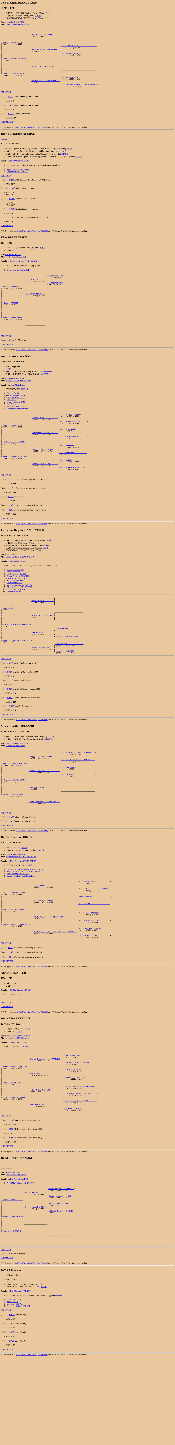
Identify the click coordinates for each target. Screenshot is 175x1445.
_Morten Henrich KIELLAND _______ (44, 800)
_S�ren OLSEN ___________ (43, 672)
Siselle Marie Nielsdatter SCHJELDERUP (23, 926)
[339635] (58, 1382)
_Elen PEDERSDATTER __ (56, 296)
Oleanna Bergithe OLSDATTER (19, 620)
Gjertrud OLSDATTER (16, 611)
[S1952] (10, 724)
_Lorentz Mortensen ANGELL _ (45, 478)
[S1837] (10, 707)
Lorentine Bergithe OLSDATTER (20, 618)
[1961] (48, 573)
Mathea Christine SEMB (15, 789)
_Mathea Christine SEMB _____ (15, 846)
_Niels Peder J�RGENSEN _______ (46, 73)
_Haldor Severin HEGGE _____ (61, 1283)
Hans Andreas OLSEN (15, 603)
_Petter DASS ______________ (45, 441)
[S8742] (11, 530)
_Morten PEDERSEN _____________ (73, 474)
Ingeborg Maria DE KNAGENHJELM (21, 911)
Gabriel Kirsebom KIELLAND (17, 787)
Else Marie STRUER (15, 1391)
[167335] (38, 1371)
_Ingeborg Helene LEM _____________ (94, 1000)
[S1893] (12, 749)
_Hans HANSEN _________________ (16, 644)
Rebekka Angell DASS (16, 418)
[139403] (19, 1096)
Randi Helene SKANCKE (14, 1298)
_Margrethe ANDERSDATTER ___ (45, 458)
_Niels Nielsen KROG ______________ (94, 936)
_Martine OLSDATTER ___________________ (79, 58)
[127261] (62, 162)
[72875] (48, 13)
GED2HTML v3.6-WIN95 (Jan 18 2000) (32, 138)
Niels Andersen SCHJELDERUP (23, 916)
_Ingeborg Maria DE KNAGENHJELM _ (17, 987)
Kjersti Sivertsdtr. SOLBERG (18, 180)
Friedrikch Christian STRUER (19, 1393)
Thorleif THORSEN (18, 1107)
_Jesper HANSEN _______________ (73, 491)
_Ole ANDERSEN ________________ (69, 685)
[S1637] (12, 872)
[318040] (54, 599)
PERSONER (6, 103)
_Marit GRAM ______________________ (45, 1142)
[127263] (79, 167)
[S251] (10, 513)
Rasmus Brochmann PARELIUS (17, 1101)
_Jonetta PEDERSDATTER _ (13, 337)
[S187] (10, 107)
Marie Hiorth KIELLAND (14, 829)
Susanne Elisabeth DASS (16, 428)
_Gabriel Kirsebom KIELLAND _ (15, 809)
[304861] (4, 1239)
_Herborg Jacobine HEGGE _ (35, 1287)
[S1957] (10, 732)
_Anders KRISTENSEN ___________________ (79, 49)
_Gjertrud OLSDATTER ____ (42, 690)
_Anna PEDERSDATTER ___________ (73, 483)
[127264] (69, 159)
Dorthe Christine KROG (14, 969)
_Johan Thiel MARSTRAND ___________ (45, 1162)
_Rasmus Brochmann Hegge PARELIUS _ (45, 1125)
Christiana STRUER (15, 1387)
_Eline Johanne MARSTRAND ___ (15, 1171)
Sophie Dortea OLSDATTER (18, 609)
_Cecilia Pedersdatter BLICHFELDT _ (94, 945)
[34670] (41, 905)
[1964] (45, 581)
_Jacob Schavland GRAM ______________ (80, 1138)
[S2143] (11, 125)
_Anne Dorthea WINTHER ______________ (80, 1184)
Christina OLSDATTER (16, 622)
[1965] (44, 583)
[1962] (37, 576)
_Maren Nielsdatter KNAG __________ (94, 982)
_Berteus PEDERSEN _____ (13, 300)
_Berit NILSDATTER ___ (35, 309)
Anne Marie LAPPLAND (16, 1251)
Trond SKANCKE (12, 1248)
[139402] (27, 1094)
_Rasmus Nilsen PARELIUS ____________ (80, 1120)
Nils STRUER (12, 1389)
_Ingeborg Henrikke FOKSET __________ (80, 1147)
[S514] (10, 538)
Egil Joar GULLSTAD (19, 1255)
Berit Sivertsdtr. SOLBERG (17, 183)
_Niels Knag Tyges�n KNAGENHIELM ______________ (55, 978)
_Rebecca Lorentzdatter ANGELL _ (16, 487)
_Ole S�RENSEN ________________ (69, 668)
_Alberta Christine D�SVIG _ (61, 1291)
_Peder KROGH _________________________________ (55, 941)
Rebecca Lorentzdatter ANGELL (18, 403)
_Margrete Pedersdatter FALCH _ (73, 500)
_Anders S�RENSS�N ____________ (74, 454)
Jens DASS (11, 422)
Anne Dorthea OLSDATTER (18, 605)
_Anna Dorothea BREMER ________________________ (55, 958)
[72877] (47, 18)
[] (4, 107)
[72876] (38, 16)
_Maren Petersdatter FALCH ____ (73, 445)
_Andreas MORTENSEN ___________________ (79, 86)
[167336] (43, 1374)
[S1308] (12, 199)
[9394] (42, 259)
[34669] (24, 902)
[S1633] (12, 1402)
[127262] (64, 165)
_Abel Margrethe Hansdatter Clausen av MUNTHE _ (55, 995)
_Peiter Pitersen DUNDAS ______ (73, 437)
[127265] (4, 150)
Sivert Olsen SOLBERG (19, 172)
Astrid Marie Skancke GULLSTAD (21, 1259)
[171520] (51, 780)
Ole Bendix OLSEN (14, 625)
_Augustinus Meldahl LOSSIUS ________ (80, 1175)
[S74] (9, 362)
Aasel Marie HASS (17, 407)
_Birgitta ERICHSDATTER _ (42, 652)
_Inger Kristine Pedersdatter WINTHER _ (79, 95)
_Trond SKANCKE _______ (12, 1278)
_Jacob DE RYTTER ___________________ (78, 814)
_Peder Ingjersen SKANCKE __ (61, 1265)
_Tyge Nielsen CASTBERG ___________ (94, 974)
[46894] (49, 394)
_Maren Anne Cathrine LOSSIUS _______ (80, 1129)
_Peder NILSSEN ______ (35, 291)
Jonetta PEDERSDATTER (16, 268)
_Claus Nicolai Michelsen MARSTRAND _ (80, 1158)
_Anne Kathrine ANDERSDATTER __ (45, 53)
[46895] (45, 396)
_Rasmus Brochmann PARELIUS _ (15, 1133)
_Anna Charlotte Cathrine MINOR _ (44, 855)
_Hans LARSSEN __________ (42, 635)
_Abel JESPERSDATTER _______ (45, 496)
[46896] (9, 391)
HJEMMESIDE (7, 133)
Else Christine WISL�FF (20, 1378)
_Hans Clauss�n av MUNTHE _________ (94, 991)
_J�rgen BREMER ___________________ (94, 954)
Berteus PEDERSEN (13, 266)
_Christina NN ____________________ (94, 963)
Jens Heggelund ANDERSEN (15, 64)
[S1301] (12, 228)
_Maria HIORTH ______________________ (78, 822)
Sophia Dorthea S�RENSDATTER (20, 590)
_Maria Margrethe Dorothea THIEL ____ (80, 1166)
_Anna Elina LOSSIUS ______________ (45, 1179)
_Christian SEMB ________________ (44, 838)
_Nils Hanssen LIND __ (56, 287)
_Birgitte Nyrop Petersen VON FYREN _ (78, 805)
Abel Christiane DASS (16, 420)
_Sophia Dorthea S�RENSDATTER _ (16, 681)
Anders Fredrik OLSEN (14, 22)
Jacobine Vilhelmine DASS (17, 431)
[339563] (24, 1111)
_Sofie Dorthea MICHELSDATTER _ (69, 676)
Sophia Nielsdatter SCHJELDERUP (21, 931)
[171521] (49, 783)
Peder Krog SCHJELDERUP (18, 928)
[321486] (28, 920)
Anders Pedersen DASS (14, 401)
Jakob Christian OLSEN (16, 607)
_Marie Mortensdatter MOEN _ (61, 1274)
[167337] (9, 1369)
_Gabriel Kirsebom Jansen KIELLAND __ (78, 796)
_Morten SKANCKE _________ (35, 1269)
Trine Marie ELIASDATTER (18, 281)
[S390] (11, 1196)
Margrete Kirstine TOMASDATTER (24, 272)
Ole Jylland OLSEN (14, 616)
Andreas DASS (13, 415)
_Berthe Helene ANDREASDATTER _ (45, 90)
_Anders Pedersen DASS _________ (16, 450)
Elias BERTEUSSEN (12, 320)
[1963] (46, 578)
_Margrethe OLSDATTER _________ (69, 694)
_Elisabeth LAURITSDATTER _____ (73, 463)
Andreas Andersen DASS (14, 469)
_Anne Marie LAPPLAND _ (12, 1315)
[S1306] (12, 210)
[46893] (42, 394)
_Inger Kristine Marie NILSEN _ (16, 82)
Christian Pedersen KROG (15, 909)
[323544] (24, 411)
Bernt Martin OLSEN (15, 614)
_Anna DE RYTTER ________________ (44, 818)
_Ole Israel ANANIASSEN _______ (45, 36)
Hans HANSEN (11, 587)
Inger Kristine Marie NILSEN (17, 24)
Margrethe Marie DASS (16, 424)
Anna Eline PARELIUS (13, 1153)
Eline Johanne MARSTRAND (18, 1103)
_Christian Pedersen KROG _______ (17, 950)
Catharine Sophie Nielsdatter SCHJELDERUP (25, 924)
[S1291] (12, 191)
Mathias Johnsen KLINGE (20, 1055)
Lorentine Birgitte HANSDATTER (18, 663)
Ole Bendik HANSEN (18, 594)
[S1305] (12, 220)
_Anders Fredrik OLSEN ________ (16, 45)
